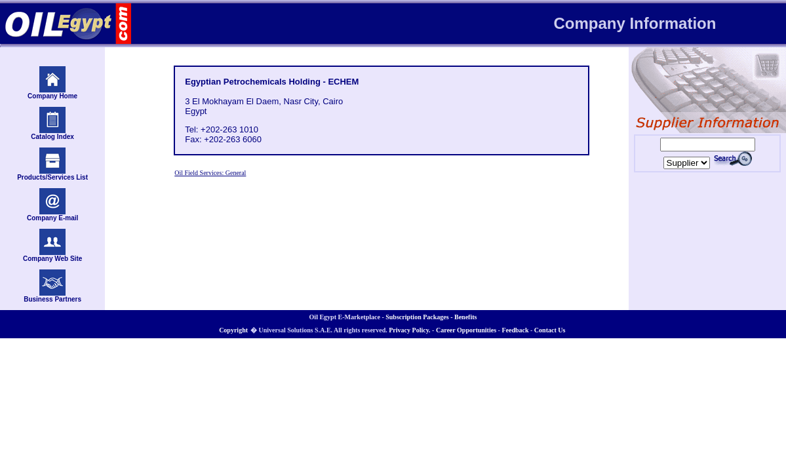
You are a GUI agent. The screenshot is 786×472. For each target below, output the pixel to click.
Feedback (514, 330)
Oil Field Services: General (210, 172)
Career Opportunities (466, 330)
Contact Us (550, 330)
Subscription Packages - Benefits (431, 317)
